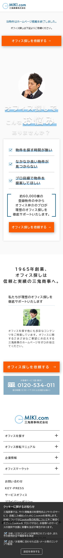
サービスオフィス (16, 495)
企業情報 (11, 457)
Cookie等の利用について (34, 519)
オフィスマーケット (17, 468)
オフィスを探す (15, 436)
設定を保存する (32, 551)
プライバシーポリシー (19, 501)
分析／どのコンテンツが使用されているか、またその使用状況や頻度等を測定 (30, 534)
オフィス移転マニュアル (20, 447)
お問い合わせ (14, 481)
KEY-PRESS (14, 488)
